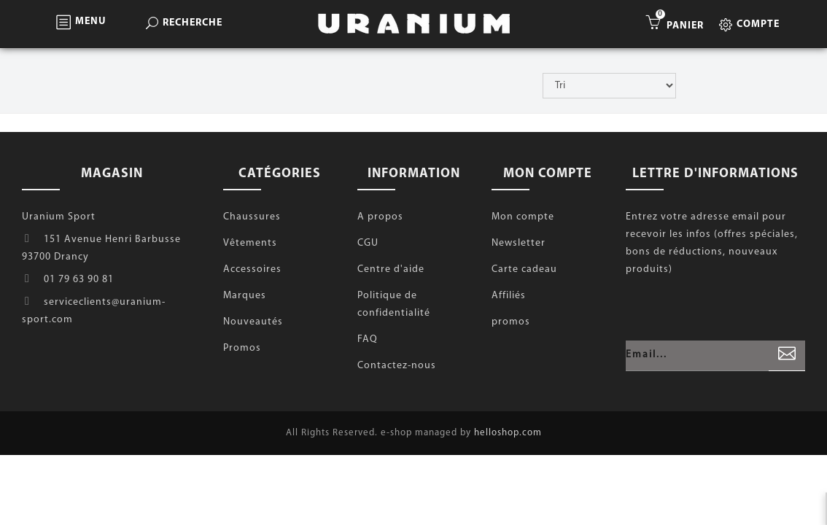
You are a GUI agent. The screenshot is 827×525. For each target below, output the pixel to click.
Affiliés (509, 295)
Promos (242, 348)
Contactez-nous (396, 365)
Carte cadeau (524, 269)
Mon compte (523, 216)
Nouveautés (253, 321)
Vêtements (250, 243)
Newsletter (518, 243)
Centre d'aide (390, 269)
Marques (244, 295)
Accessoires (252, 269)
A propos (380, 216)
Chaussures (252, 216)
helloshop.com (508, 433)
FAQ (367, 339)
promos (511, 321)
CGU (367, 243)
